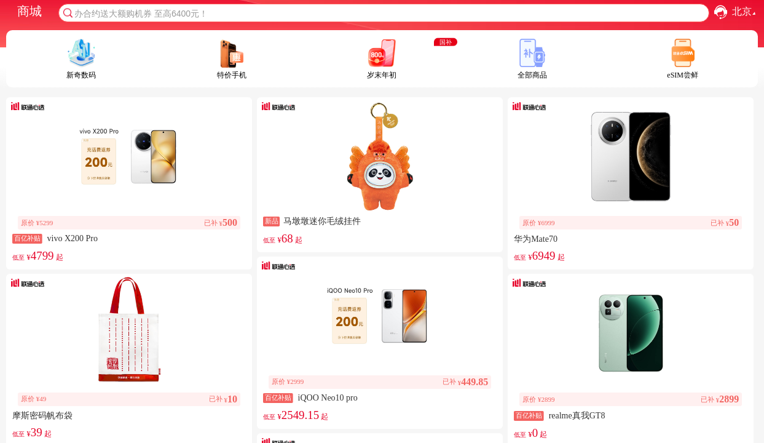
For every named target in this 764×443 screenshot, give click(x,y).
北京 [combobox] (745, 12)
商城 (29, 11)
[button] (720, 12)
